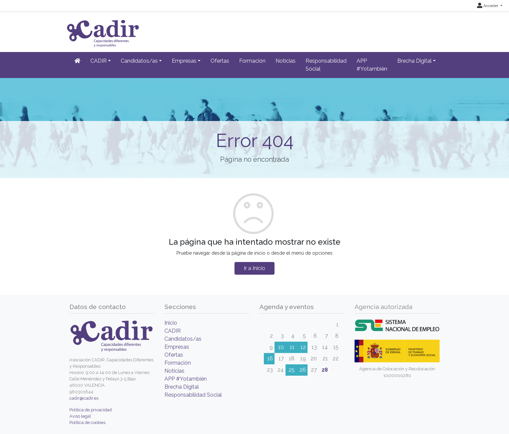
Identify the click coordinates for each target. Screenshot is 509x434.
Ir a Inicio (254, 268)
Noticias (286, 61)
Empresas (176, 347)
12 (303, 347)
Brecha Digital (181, 387)
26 (303, 370)
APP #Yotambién (372, 65)
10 (281, 347)
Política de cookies (87, 422)
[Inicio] (77, 61)
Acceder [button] (488, 5)
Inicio (170, 323)
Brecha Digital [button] (414, 61)
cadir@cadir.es (83, 398)
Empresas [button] (184, 61)
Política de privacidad (90, 409)
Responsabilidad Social (326, 65)
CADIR (172, 331)
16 (270, 358)
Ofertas (219, 61)
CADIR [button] (98, 61)
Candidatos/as (182, 339)
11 (292, 347)
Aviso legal (80, 416)
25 (292, 370)
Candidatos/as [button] (139, 61)
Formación (252, 61)
